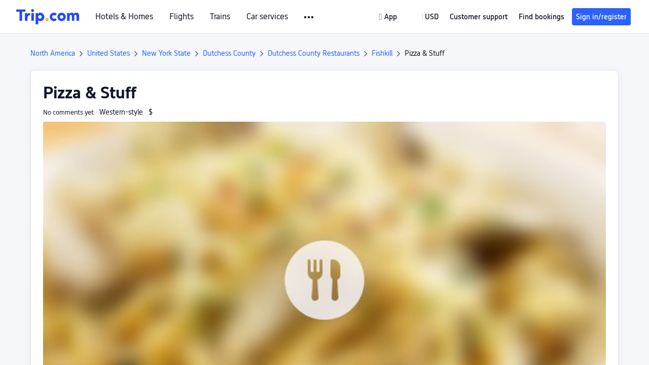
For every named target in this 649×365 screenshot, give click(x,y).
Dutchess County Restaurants (313, 53)
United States (108, 53)
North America (52, 53)
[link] (389, 16)
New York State (166, 53)
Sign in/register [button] (601, 17)
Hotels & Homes (124, 16)
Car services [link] (267, 16)
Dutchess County (229, 53)
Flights (181, 16)
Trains (220, 16)
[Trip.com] (47, 16)
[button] (309, 17)
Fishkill (382, 53)
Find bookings (541, 17)
